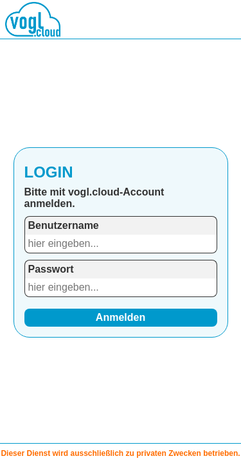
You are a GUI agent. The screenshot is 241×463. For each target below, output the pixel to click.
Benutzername (63, 225)
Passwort (51, 269)
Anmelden (120, 317)
